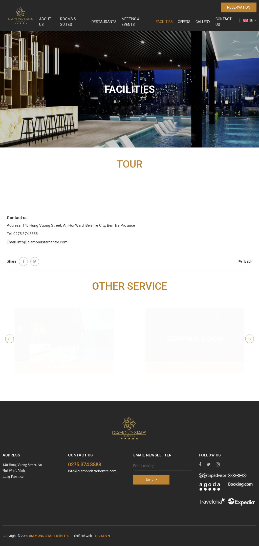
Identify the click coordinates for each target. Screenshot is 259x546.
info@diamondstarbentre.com (92, 471)
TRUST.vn (102, 536)
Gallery (203, 22)
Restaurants (104, 22)
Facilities (164, 22)
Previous (10, 339)
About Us (45, 22)
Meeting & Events (130, 22)
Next (250, 339)
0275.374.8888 (84, 464)
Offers (184, 22)
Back (248, 261)
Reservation (238, 7)
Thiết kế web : (84, 536)
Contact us (223, 22)
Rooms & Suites (68, 22)
